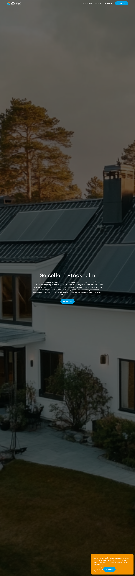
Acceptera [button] (109, 569)
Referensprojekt (86, 3)
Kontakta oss (121, 3)
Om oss (98, 3)
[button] (108, 3)
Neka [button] (98, 569)
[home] (14, 3)
